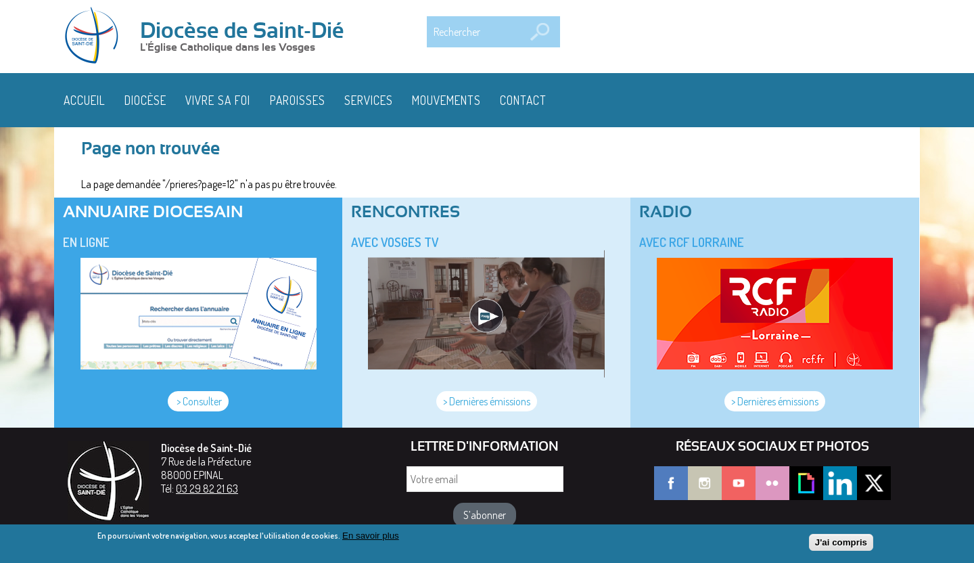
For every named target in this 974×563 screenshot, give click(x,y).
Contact (523, 100)
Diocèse (145, 100)
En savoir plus (370, 539)
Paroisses (297, 100)
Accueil (85, 100)
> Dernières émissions (486, 401)
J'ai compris (841, 545)
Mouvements (446, 100)
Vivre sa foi (217, 100)
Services (368, 100)
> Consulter (198, 401)
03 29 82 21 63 (207, 488)
